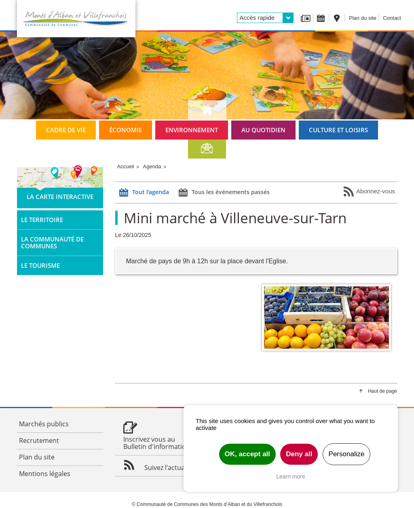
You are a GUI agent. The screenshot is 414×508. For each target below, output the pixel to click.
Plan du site (362, 18)
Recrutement (39, 440)
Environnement (191, 130)
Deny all (299, 454)
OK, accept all (247, 454)
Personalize (347, 454)
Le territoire (42, 220)
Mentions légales (44, 473)
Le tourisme (40, 265)
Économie (125, 130)
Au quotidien (263, 130)
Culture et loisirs (338, 130)
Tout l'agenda (143, 192)
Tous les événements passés (223, 192)
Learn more (290, 476)
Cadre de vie (66, 130)
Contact (392, 18)
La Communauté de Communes (52, 242)
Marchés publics (44, 424)
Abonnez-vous (369, 191)
